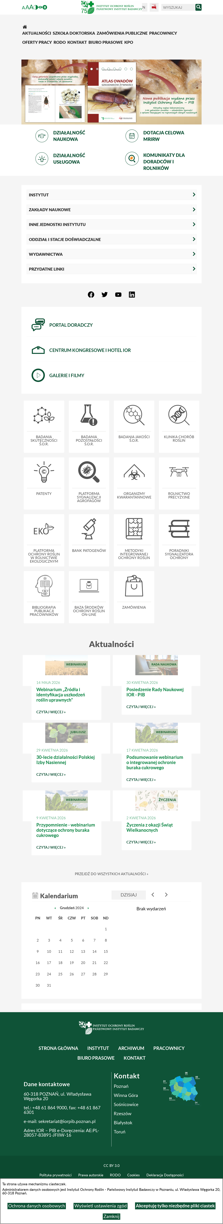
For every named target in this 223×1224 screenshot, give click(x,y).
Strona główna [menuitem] (58, 1048)
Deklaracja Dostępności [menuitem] (165, 1175)
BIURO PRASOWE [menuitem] (96, 1058)
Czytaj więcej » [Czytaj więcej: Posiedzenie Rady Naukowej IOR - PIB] (156, 708)
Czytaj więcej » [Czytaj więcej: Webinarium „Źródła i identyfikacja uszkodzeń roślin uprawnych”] (66, 714)
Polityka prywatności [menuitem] (55, 1175)
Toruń (119, 1132)
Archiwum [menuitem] (131, 1048)
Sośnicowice (126, 1104)
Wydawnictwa (46, 254)
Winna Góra (126, 1095)
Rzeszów (122, 1113)
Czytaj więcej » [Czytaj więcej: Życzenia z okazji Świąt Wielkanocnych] (156, 844)
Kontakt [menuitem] (135, 1058)
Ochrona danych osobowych (36, 1206)
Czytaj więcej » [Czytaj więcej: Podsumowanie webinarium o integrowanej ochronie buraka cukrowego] (156, 781)
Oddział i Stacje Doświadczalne (65, 239)
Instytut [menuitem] (98, 1048)
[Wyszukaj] (178, 7)
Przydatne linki (46, 269)
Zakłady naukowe (50, 209)
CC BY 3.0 (112, 1166)
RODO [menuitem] (115, 1175)
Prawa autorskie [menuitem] (90, 1175)
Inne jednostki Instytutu (57, 224)
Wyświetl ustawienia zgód (100, 1206)
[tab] (91, 68)
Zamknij (111, 1216)
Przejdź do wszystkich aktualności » (111, 874)
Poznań (121, 1086)
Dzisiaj (129, 895)
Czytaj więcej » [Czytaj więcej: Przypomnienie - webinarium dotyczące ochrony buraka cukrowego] (66, 849)
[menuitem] (111, 25)
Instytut (39, 195)
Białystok (123, 1123)
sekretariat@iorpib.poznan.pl (67, 1121)
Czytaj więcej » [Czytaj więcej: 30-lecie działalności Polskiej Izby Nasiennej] (66, 776)
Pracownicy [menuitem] (169, 1048)
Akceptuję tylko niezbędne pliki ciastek (175, 1205)
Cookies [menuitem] (133, 1175)
